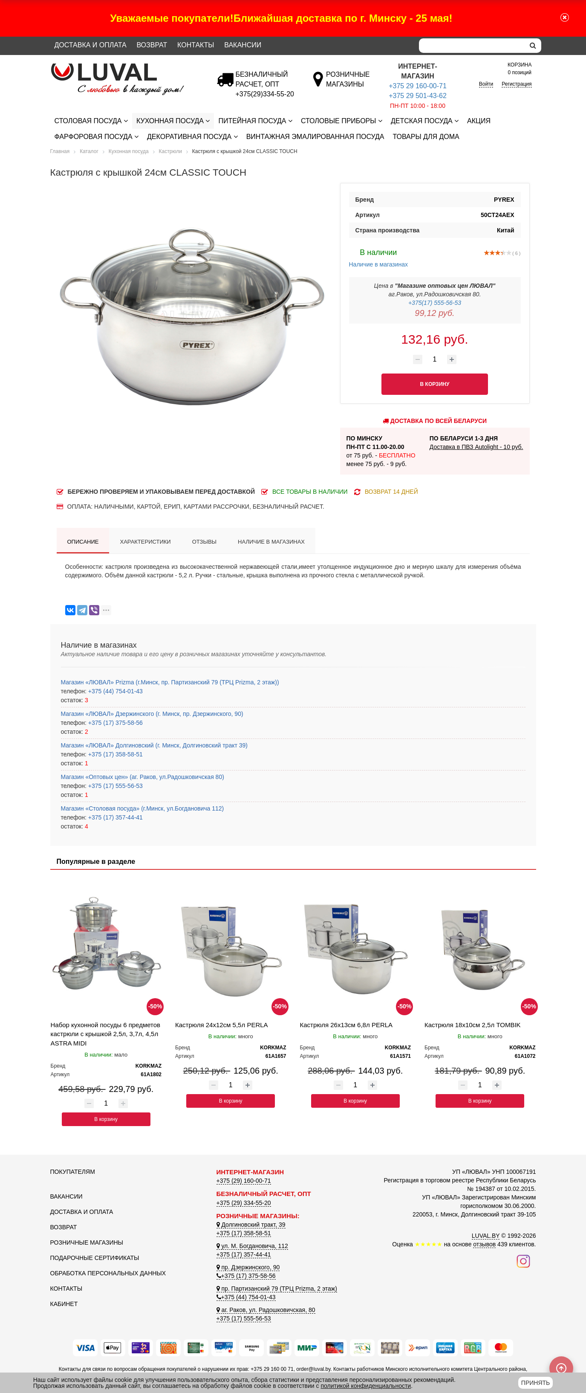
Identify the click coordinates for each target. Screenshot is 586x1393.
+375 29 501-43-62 (418, 95)
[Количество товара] (434, 359)
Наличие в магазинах (378, 257)
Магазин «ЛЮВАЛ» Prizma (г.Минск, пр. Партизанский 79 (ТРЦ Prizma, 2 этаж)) (170, 682)
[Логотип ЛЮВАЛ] (127, 67)
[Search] (472, 45)
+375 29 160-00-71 (418, 86)
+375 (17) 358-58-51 (115, 754)
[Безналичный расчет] (265, 94)
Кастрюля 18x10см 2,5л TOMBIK (472, 1024)
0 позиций (519, 68)
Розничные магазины (86, 1242)
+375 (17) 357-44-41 (115, 817)
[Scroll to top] (561, 1368)
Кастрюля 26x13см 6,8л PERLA (346, 1024)
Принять (535, 1382)
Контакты (195, 45)
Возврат (151, 45)
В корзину (106, 1119)
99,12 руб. (434, 313)
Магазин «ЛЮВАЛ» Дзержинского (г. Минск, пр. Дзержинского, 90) (152, 713)
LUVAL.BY (486, 1235)
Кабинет (64, 1303)
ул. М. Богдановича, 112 (252, 1245)
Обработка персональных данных (108, 1273)
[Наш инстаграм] (523, 1260)
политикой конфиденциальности (365, 1385)
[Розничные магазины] (347, 84)
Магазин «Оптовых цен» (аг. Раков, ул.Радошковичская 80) (142, 776)
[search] (533, 45)
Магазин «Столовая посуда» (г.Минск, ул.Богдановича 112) (142, 808)
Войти (486, 84)
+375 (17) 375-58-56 (115, 722)
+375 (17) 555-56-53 (115, 785)
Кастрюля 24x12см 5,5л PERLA (221, 1024)
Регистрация (516, 84)
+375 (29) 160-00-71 (244, 1180)
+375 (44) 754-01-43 (115, 691)
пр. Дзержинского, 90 (248, 1267)
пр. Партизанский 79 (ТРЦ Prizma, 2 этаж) (277, 1288)
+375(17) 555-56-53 (434, 302)
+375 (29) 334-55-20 (244, 1202)
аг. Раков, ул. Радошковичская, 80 (266, 1309)
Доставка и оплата (91, 45)
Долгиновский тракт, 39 (251, 1224)
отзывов (484, 1244)
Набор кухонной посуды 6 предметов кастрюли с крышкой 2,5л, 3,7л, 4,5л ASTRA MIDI (106, 1034)
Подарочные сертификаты (94, 1257)
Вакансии (242, 45)
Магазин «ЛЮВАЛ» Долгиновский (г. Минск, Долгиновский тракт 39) (154, 745)
